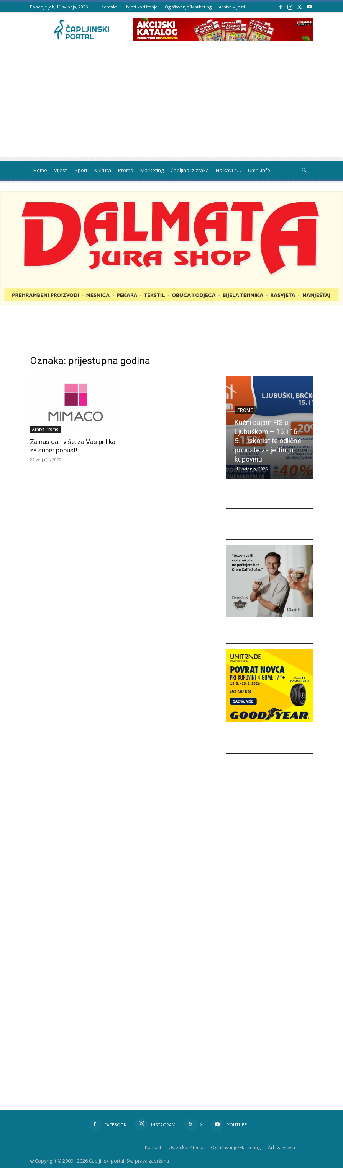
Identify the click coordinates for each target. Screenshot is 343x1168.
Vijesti (61, 170)
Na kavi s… (228, 170)
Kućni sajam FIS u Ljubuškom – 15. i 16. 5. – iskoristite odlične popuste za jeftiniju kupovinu (268, 440)
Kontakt (109, 7)
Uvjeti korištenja (141, 7)
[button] (304, 170)
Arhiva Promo (45, 429)
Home (40, 170)
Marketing (152, 170)
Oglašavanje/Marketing (188, 7)
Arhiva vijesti (232, 7)
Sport (81, 170)
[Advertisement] (171, 103)
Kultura (102, 170)
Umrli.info (259, 170)
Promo (125, 170)
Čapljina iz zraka (190, 170)
